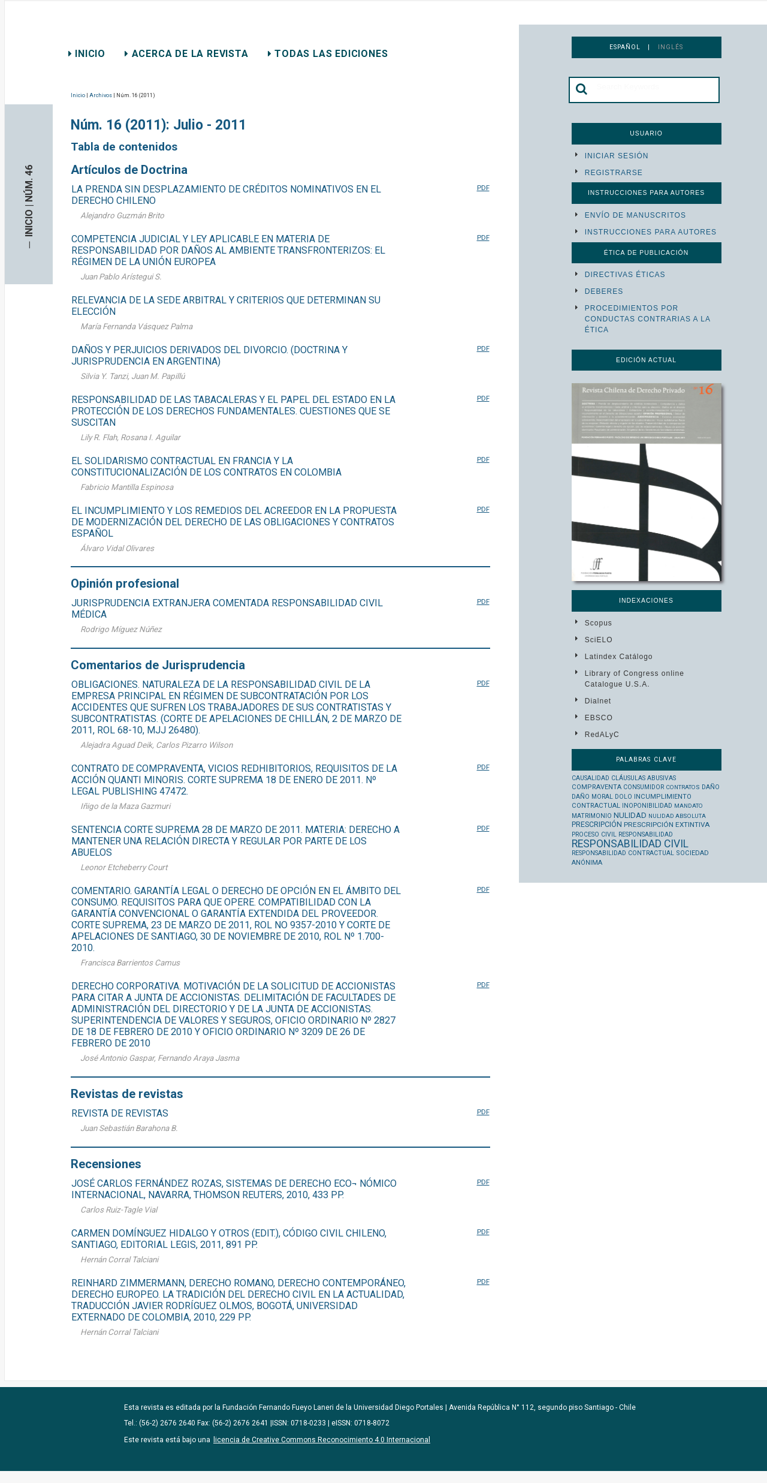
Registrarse (614, 173)
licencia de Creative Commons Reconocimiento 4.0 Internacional (321, 1440)
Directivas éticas (625, 274)
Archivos (100, 95)
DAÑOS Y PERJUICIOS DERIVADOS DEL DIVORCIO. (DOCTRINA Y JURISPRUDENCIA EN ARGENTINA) (209, 355)
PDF (483, 188)
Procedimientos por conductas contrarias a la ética (647, 319)
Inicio (86, 53)
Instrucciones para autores (651, 232)
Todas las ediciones (328, 53)
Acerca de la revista (187, 53)
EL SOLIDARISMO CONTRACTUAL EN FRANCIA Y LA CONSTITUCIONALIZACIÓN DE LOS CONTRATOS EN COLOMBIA (206, 466)
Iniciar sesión (617, 156)
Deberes (604, 291)
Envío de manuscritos (635, 215)
